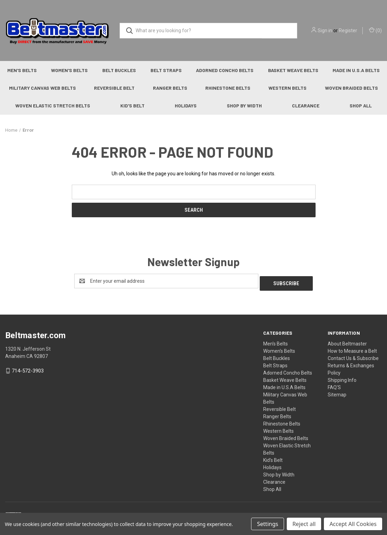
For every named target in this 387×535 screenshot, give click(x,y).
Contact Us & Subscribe (353, 356)
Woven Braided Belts (351, 88)
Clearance (305, 105)
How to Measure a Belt (352, 348)
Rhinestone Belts (227, 88)
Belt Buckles (119, 70)
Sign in (325, 30)
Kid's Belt (132, 105)
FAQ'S (334, 385)
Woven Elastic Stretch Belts (52, 105)
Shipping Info (342, 377)
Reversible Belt (114, 88)
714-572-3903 (28, 369)
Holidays (186, 105)
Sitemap (337, 392)
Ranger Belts (170, 88)
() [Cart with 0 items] (375, 30)
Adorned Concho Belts (224, 70)
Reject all (304, 524)
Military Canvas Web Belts (42, 88)
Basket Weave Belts (293, 70)
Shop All (272, 487)
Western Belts (287, 88)
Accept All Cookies (353, 524)
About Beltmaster (347, 341)
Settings (267, 524)
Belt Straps (166, 70)
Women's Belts (69, 70)
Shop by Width (244, 105)
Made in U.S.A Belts (284, 385)
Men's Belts (22, 70)
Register (348, 30)
